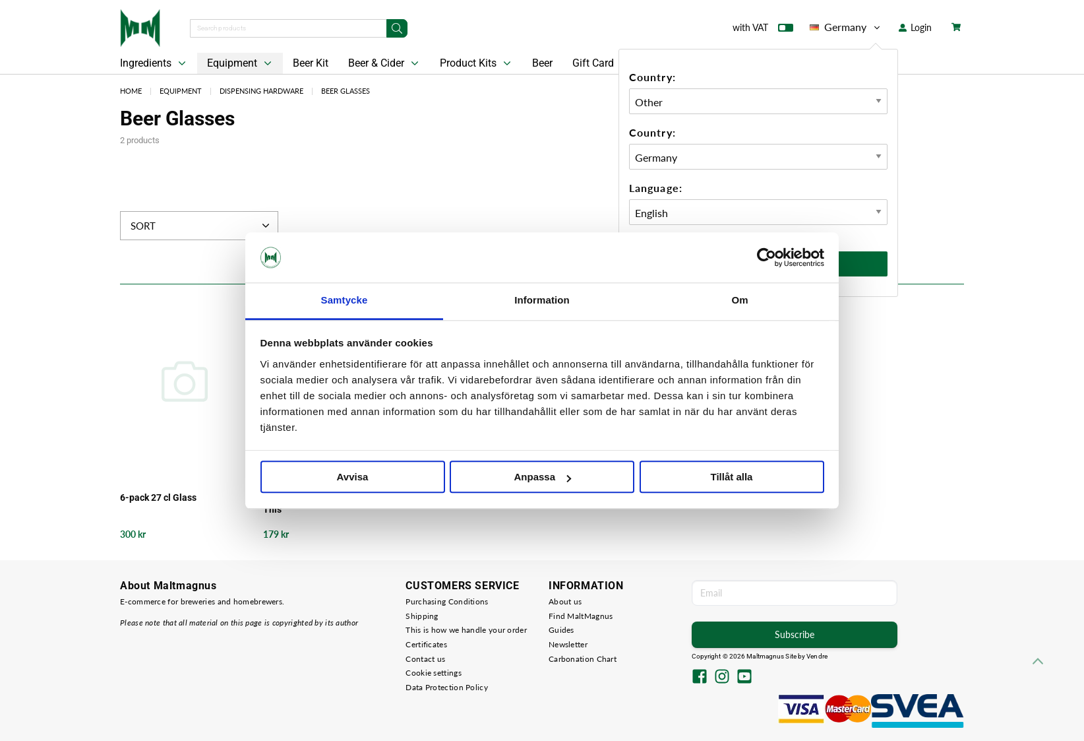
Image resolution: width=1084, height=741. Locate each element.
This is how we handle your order (466, 630)
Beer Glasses (345, 90)
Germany (846, 27)
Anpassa (542, 477)
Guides (561, 630)
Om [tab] (739, 300)
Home (131, 90)
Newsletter (568, 644)
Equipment (240, 63)
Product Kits (477, 63)
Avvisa (353, 477)
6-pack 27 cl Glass (158, 497)
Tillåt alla (732, 477)
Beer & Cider (384, 63)
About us (565, 601)
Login (915, 27)
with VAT (763, 30)
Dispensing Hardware (261, 90)
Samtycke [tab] (344, 300)
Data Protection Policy (447, 687)
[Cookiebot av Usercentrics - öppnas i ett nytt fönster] (766, 257)
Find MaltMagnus (581, 616)
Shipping (422, 616)
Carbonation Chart (583, 659)
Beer (542, 63)
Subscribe (794, 634)
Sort (201, 225)
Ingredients (154, 63)
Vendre (817, 656)
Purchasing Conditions (447, 601)
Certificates (426, 644)
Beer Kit (310, 63)
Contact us (425, 659)
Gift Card (593, 63)
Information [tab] (542, 300)
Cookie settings (434, 673)
